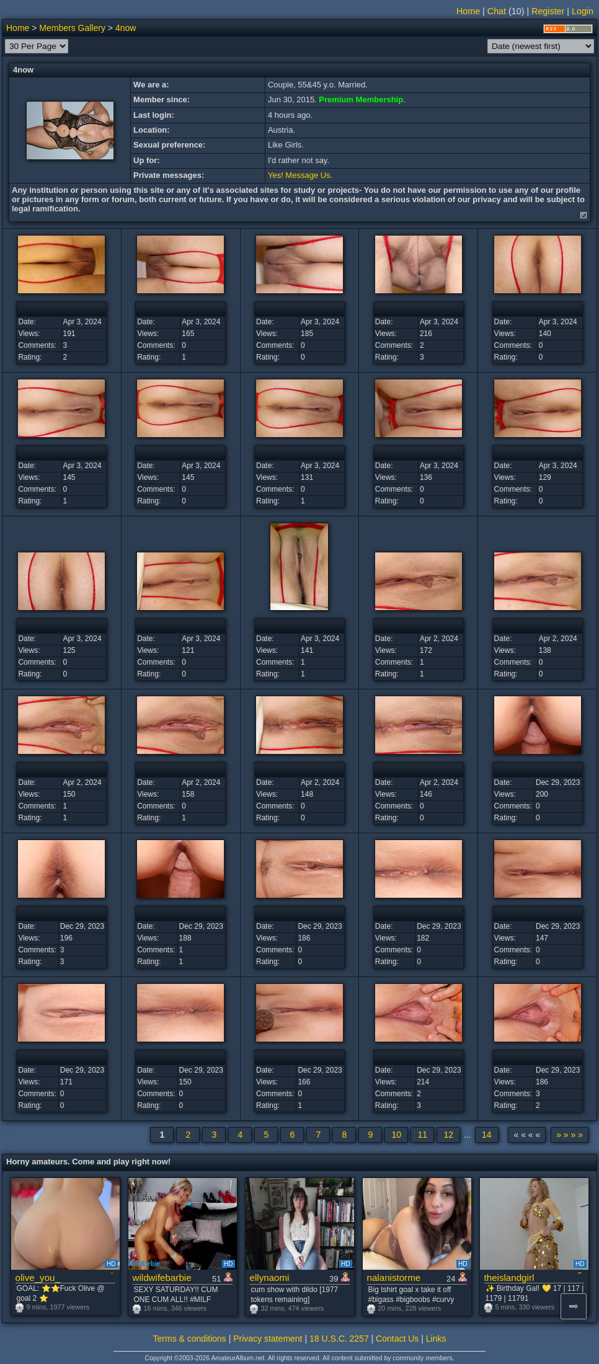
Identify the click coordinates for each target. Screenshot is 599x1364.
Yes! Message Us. (300, 175)
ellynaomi (270, 1277)
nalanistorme (394, 1277)
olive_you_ (38, 1277)
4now (125, 28)
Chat (496, 11)
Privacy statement (267, 1339)
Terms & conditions (189, 1339)
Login (582, 11)
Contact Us (397, 1339)
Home (468, 11)
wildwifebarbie (162, 1277)
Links (436, 1339)
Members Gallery (72, 28)
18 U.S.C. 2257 (339, 1339)
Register (547, 11)
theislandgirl (509, 1277)
